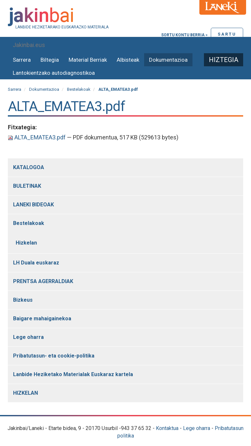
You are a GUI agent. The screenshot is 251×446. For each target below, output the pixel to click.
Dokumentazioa (168, 59)
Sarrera (22, 59)
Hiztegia (223, 60)
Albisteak (128, 59)
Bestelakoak (79, 89)
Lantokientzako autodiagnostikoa (54, 73)
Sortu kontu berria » (184, 35)
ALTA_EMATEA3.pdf (37, 137)
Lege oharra (196, 428)
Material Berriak (88, 59)
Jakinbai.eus (29, 44)
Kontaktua (167, 428)
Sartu (227, 34)
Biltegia (50, 59)
